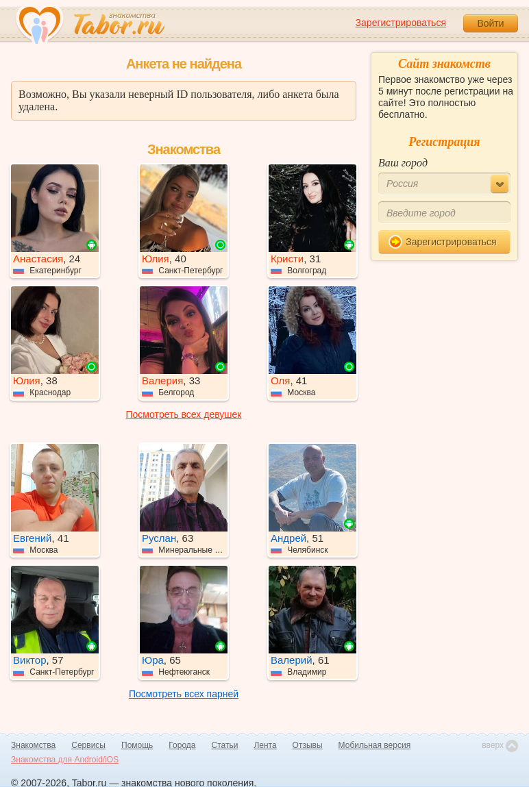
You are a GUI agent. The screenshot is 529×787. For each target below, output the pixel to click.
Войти (490, 23)
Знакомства (33, 745)
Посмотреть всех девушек (184, 414)
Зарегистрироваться (401, 22)
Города (182, 745)
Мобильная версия (375, 745)
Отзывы (308, 745)
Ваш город (403, 162)
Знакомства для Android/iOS (65, 759)
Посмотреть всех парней (183, 693)
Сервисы (88, 745)
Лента (265, 745)
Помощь (137, 745)
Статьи (225, 745)
